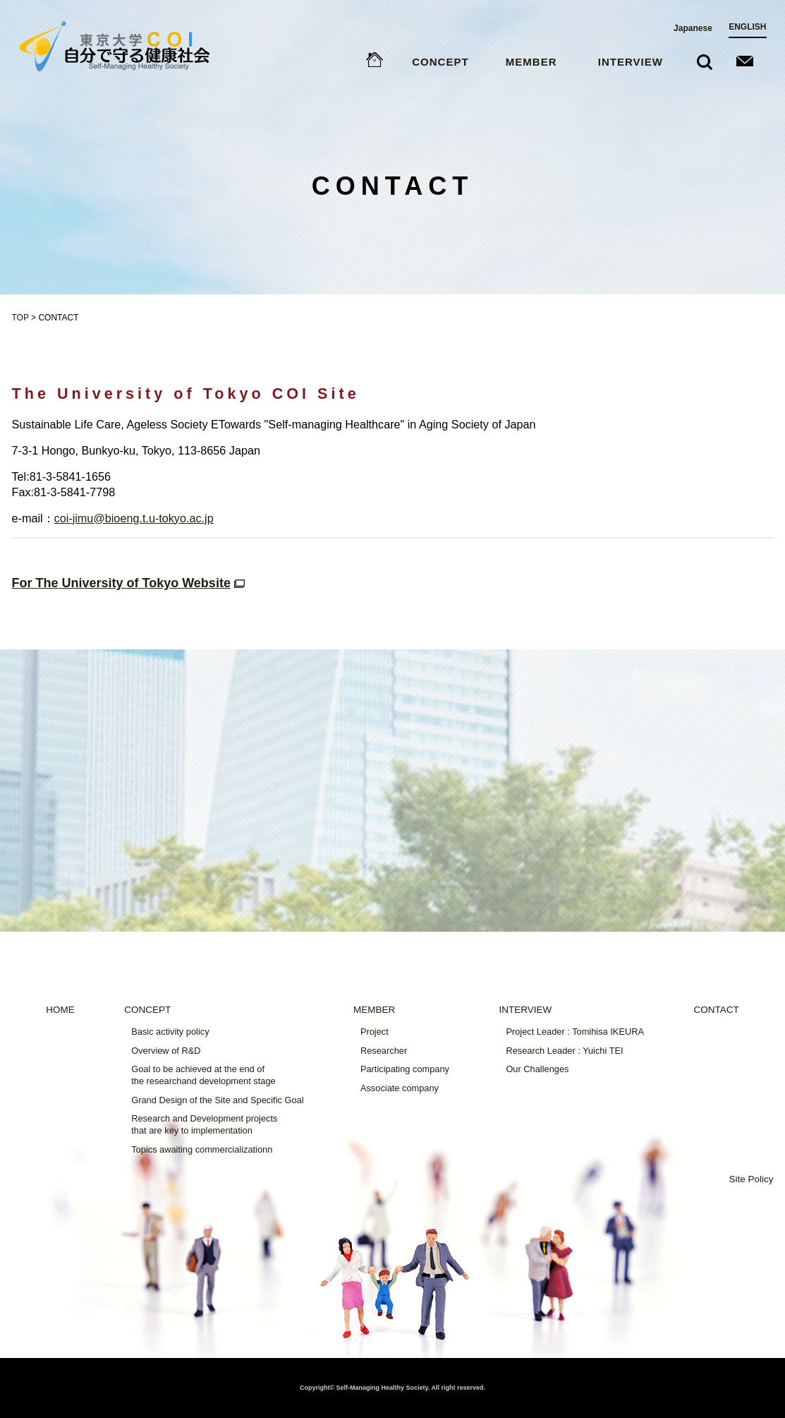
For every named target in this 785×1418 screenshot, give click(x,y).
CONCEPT (440, 62)
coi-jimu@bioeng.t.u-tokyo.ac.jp (134, 518)
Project (374, 1031)
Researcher (383, 1050)
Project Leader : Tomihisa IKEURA (575, 1031)
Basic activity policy (170, 1031)
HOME (60, 1009)
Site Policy (751, 1179)
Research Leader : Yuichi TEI (564, 1050)
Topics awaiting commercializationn (201, 1149)
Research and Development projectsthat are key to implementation (204, 1124)
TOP (20, 318)
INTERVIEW (630, 62)
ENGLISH (747, 27)
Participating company (404, 1069)
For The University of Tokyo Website (130, 583)
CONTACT (715, 1009)
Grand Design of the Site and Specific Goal (217, 1100)
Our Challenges (537, 1069)
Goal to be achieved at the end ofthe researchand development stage (203, 1075)
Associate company (399, 1088)
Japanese (693, 29)
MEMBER (531, 62)
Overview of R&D (165, 1050)
